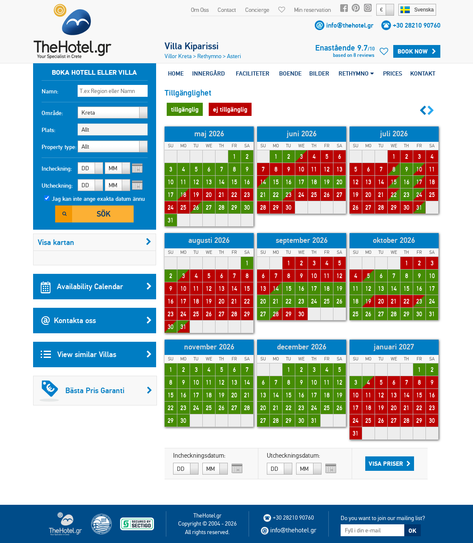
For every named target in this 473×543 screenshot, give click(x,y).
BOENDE (290, 73)
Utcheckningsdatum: (293, 456)
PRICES (392, 73)
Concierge (257, 10)
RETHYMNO (356, 73)
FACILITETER (252, 73)
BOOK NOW (416, 51)
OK (412, 531)
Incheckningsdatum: (199, 456)
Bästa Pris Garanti (95, 390)
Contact (227, 10)
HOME (176, 73)
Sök (103, 214)
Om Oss (200, 10)
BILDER (319, 73)
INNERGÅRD (208, 73)
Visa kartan (94, 242)
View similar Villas (96, 354)
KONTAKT (422, 73)
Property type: (59, 147)
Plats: (49, 130)
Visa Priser (390, 463)
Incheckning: (57, 168)
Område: (52, 113)
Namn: (50, 91)
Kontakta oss (96, 320)
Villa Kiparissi (191, 46)
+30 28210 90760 (416, 25)
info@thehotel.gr (349, 25)
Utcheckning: (57, 185)
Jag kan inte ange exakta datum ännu (98, 199)
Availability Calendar (96, 286)
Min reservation (312, 10)
